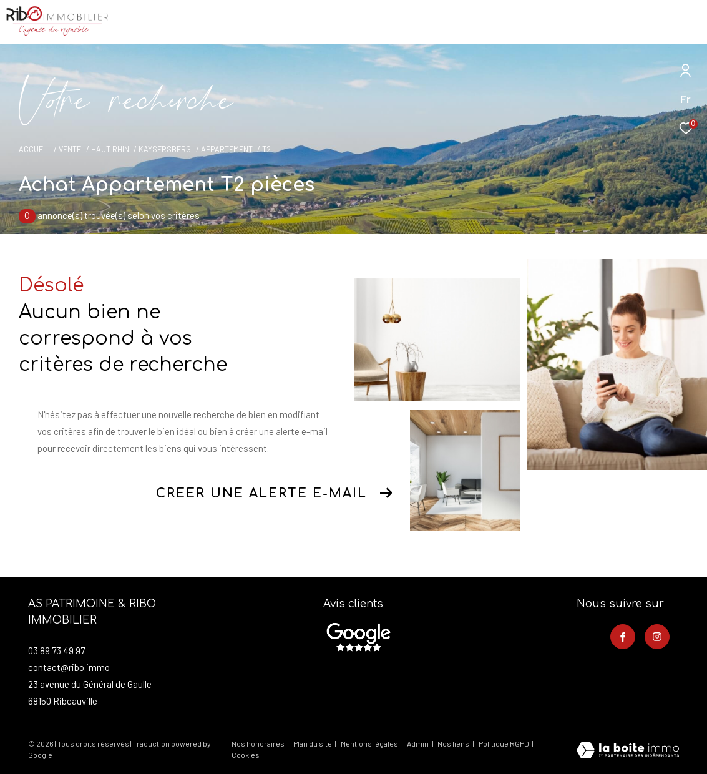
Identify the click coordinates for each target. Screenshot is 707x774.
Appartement (227, 149)
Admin (418, 743)
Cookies (246, 755)
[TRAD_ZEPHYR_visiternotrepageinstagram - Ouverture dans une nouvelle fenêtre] (657, 636)
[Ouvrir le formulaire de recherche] (612, 21)
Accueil (34, 149)
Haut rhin (110, 149)
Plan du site (313, 743)
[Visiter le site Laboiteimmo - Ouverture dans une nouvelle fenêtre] (628, 751)
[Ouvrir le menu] (687, 22)
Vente (70, 149)
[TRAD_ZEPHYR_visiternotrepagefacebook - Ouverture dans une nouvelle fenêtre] (622, 636)
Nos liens (454, 743)
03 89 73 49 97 (56, 650)
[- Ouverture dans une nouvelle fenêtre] (358, 637)
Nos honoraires (258, 743)
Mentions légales (370, 743)
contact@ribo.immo (69, 667)
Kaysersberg (165, 149)
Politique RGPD (504, 743)
